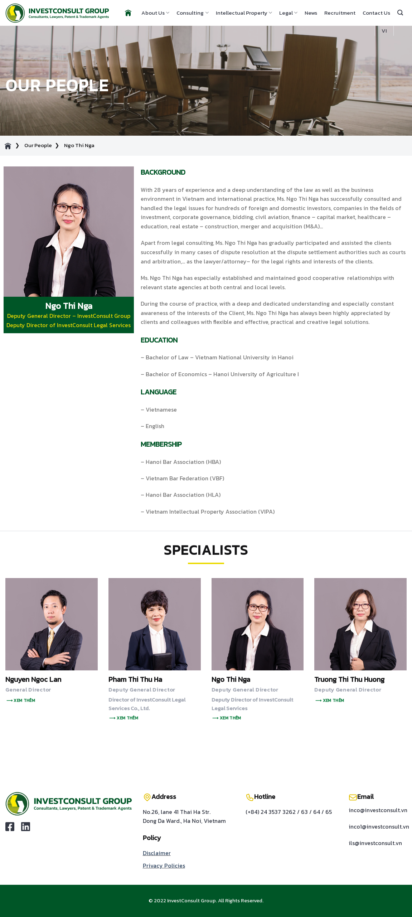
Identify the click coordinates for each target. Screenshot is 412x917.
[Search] (400, 12)
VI (384, 30)
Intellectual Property (244, 13)
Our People (38, 145)
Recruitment (339, 13)
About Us (155, 13)
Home (127, 13)
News (311, 13)
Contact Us (376, 13)
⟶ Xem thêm (20, 700)
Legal (288, 13)
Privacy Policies (164, 865)
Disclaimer (157, 853)
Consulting (192, 13)
